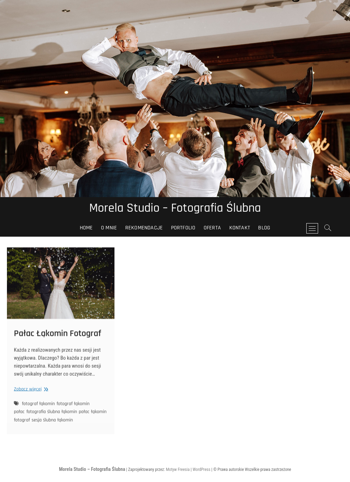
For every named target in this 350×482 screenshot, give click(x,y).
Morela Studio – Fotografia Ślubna (175, 208)
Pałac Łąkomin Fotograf (57, 337)
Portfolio (183, 227)
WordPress (201, 469)
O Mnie (109, 227)
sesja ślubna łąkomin (52, 423)
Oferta (212, 227)
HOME (86, 227)
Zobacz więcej (30, 392)
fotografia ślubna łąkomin (51, 415)
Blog (264, 227)
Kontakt (239, 227)
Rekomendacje (144, 227)
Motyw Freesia (178, 469)
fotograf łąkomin (38, 407)
